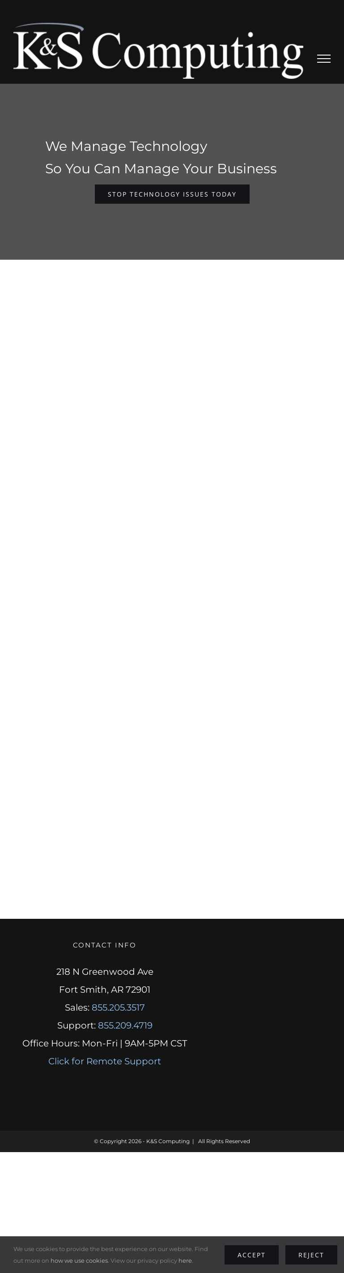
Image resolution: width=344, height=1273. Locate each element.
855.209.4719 (125, 1025)
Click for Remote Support (104, 1061)
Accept (252, 1255)
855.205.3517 (118, 1007)
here (185, 1260)
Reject (311, 1255)
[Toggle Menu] (324, 59)
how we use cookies (79, 1260)
